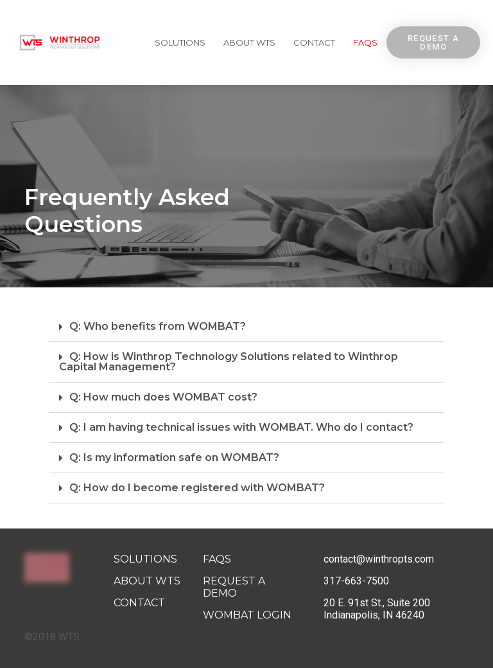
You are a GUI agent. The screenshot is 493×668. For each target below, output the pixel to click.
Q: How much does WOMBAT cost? (163, 397)
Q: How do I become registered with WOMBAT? (197, 488)
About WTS (249, 42)
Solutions (180, 42)
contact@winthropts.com (379, 559)
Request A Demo (234, 587)
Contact (314, 42)
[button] (433, 42)
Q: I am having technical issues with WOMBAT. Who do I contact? (241, 427)
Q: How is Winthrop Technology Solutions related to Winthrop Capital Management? (228, 361)
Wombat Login (247, 615)
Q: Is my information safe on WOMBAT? (174, 457)
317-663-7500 (356, 581)
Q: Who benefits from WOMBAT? (157, 326)
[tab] (246, 327)
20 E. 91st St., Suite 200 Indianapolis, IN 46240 (377, 609)
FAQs (365, 42)
